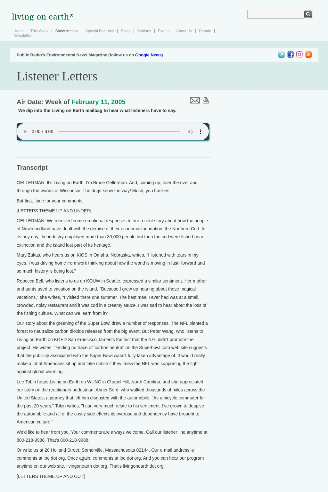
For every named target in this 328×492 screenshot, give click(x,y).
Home (18, 31)
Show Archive (66, 31)
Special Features (99, 31)
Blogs (125, 31)
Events (164, 31)
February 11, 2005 (98, 101)
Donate (205, 31)
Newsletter (22, 35)
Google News (148, 55)
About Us (184, 31)
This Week (39, 31)
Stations (144, 31)
